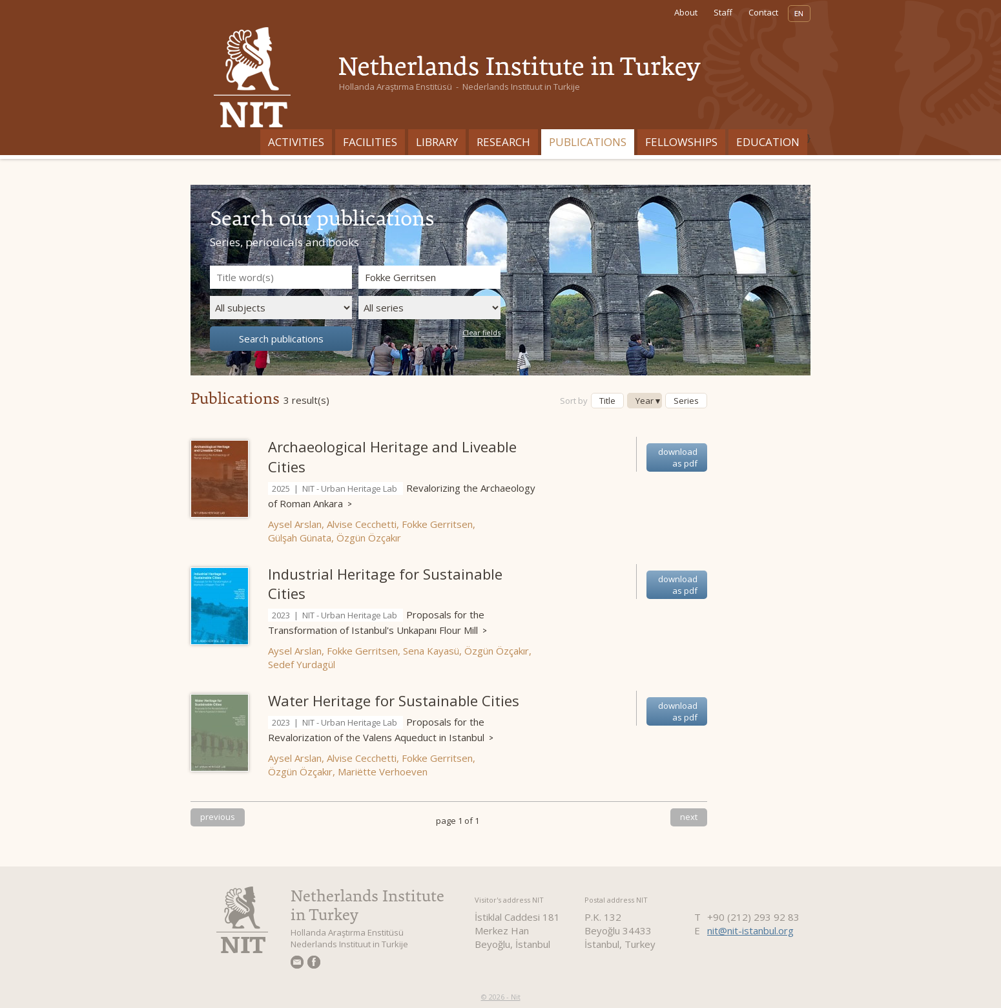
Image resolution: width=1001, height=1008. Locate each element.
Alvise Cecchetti (362, 524)
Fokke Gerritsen (437, 524)
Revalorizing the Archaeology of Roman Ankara (401, 495)
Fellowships (681, 141)
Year (644, 400)
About (685, 12)
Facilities (370, 141)
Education (768, 141)
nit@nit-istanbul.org (750, 930)
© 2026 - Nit (501, 997)
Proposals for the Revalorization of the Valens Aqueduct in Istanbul (380, 729)
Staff (723, 12)
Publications (587, 141)
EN (799, 13)
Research (503, 141)
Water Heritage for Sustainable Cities (393, 700)
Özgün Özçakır (368, 537)
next (688, 817)
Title (607, 400)
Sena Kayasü (431, 650)
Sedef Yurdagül (301, 664)
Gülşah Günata (299, 537)
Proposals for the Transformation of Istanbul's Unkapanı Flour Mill (377, 622)
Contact (763, 12)
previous (217, 817)
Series (686, 400)
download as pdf (677, 457)
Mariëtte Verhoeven (383, 771)
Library (437, 141)
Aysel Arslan (295, 524)
